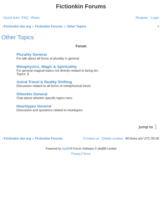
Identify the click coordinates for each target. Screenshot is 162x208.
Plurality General (31, 54)
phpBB (66, 148)
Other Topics (17, 37)
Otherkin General (31, 94)
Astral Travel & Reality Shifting (44, 82)
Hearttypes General (33, 106)
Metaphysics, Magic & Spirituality (46, 66)
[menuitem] (24, 17)
